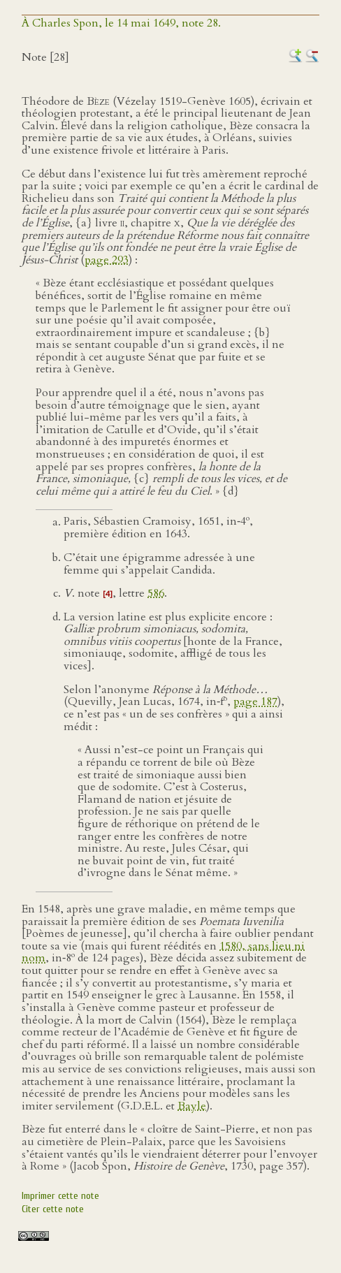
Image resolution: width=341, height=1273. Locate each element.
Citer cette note (53, 1209)
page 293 (107, 260)
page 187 (255, 702)
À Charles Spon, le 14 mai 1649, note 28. (121, 23)
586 (155, 593)
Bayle (191, 1106)
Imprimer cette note (60, 1196)
